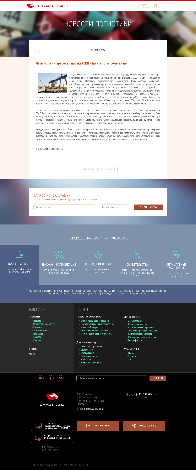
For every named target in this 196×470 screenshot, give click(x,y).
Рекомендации (40, 330)
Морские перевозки (137, 324)
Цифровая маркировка (91, 346)
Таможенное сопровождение (95, 330)
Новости (33, 348)
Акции (32, 353)
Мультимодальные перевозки (142, 337)
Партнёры (38, 333)
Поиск (158, 378)
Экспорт (132, 356)
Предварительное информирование (97, 324)
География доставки (138, 340)
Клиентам (38, 327)
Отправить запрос (148, 207)
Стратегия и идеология (44, 324)
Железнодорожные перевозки (142, 330)
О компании (34, 316)
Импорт (131, 353)
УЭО (130, 359)
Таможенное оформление (88, 316)
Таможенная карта (89, 356)
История (37, 320)
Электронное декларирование (95, 320)
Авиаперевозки (135, 321)
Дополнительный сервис (88, 342)
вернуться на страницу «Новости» (98, 169)
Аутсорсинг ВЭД (132, 349)
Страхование (87, 349)
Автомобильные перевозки (141, 327)
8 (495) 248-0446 (144, 394)
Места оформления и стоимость (96, 333)
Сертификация (87, 353)
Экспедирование (132, 316)
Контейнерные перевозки (140, 333)
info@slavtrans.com (93, 408)
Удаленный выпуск (89, 327)
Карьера (37, 337)
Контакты (37, 340)
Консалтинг (86, 359)
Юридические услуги (91, 362)
